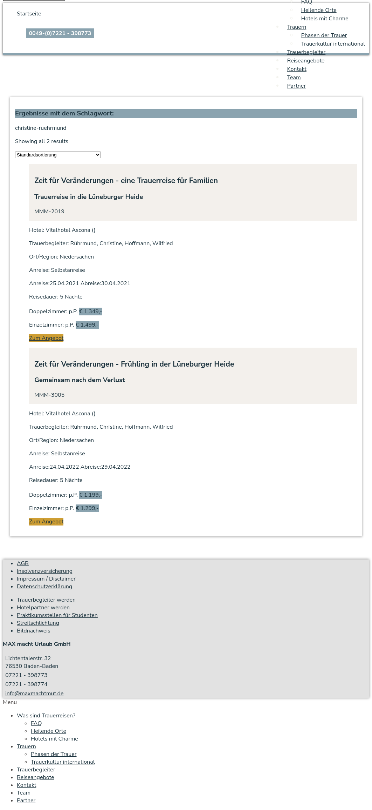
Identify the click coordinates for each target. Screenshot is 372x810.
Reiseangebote (306, 61)
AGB (23, 563)
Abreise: (91, 283)
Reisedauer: (43, 297)
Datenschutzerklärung (44, 586)
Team (294, 77)
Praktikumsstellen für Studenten (57, 615)
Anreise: (39, 270)
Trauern (296, 27)
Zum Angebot (46, 338)
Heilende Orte (319, 10)
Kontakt (296, 69)
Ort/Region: (43, 257)
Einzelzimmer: (46, 325)
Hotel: (36, 230)
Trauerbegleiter (306, 52)
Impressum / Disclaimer (46, 579)
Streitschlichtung (38, 623)
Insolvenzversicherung (45, 571)
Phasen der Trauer (324, 35)
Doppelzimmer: (48, 311)
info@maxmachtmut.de (34, 693)
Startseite (29, 14)
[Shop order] (58, 155)
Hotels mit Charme (325, 18)
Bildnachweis (33, 631)
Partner (296, 86)
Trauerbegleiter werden (46, 600)
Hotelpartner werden (43, 607)
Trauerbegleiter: (49, 243)
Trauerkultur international (333, 44)
